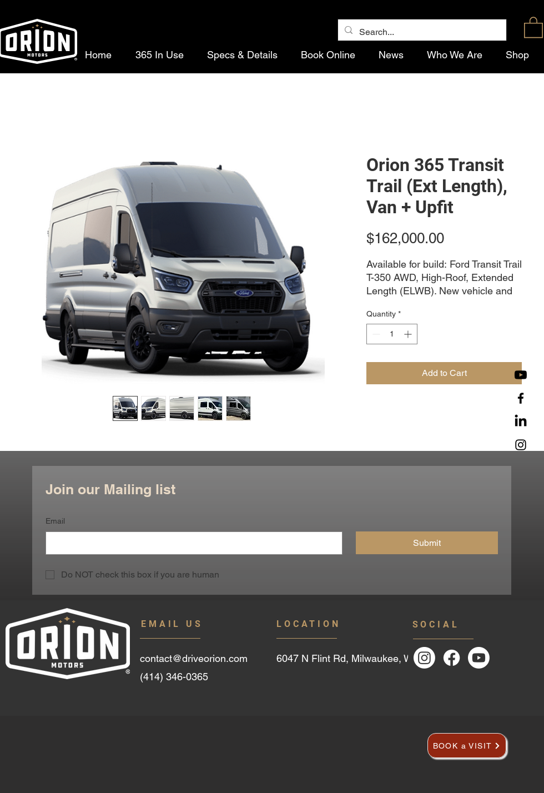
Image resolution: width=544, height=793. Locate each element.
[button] (533, 27)
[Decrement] (375, 334)
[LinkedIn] (520, 421)
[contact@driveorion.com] (206, 658)
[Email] (190, 543)
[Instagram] (520, 445)
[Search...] (421, 32)
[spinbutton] (392, 334)
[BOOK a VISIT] (466, 745)
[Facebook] (520, 398)
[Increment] (409, 334)
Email (55, 520)
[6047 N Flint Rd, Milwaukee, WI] (366, 658)
